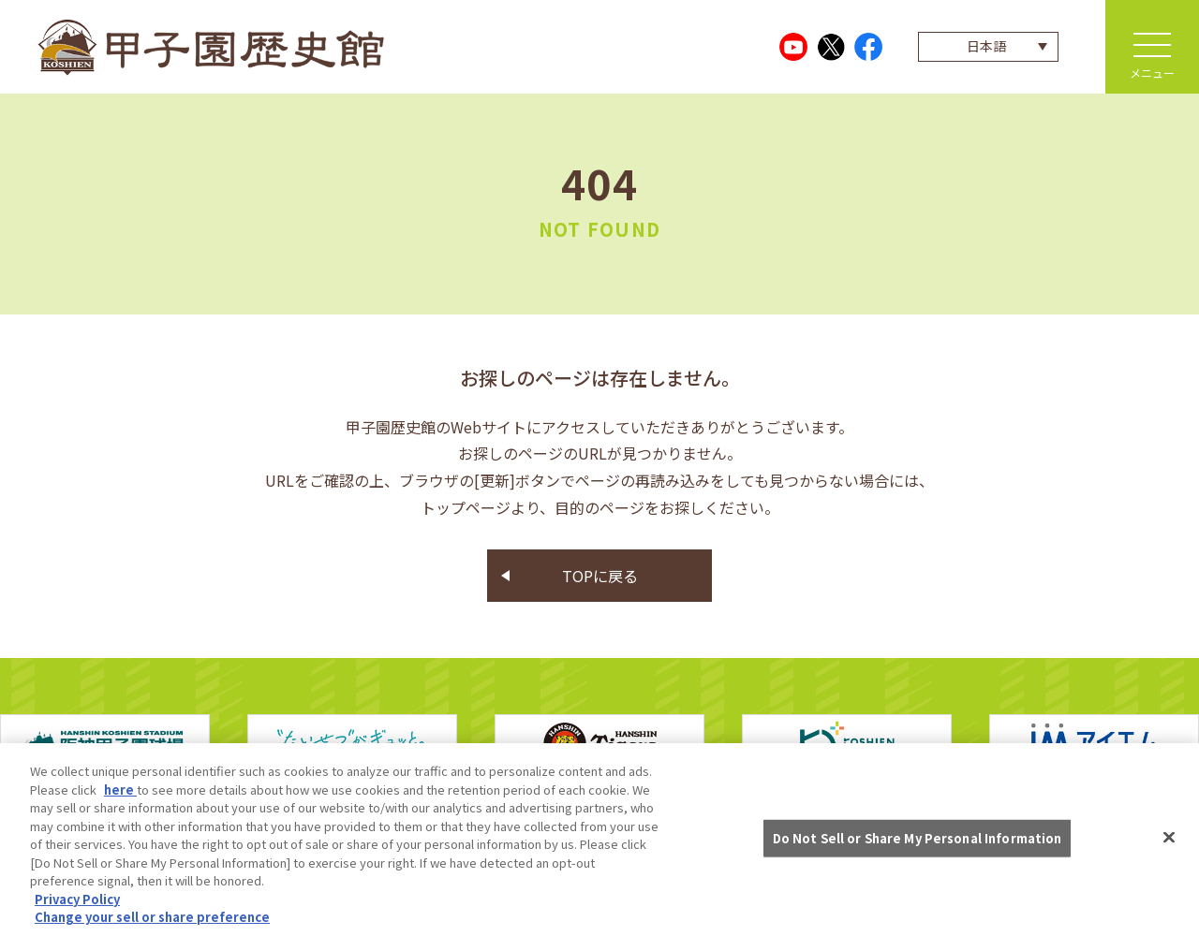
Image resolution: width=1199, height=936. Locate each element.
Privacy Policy (77, 901)
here (120, 791)
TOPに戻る (600, 575)
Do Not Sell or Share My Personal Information (917, 840)
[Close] (1169, 839)
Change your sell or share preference (152, 920)
